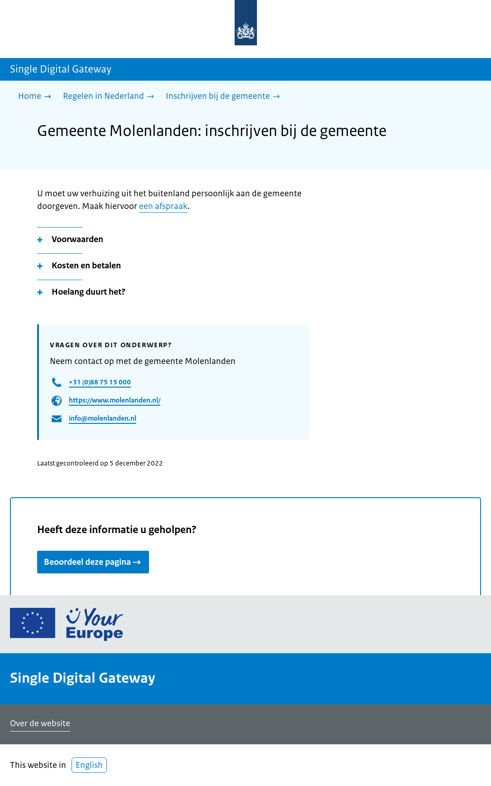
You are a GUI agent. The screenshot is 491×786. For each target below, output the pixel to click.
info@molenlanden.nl (102, 418)
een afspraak (163, 206)
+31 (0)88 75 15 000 (100, 382)
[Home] (37, 97)
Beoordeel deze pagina (93, 562)
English (89, 765)
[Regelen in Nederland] (111, 97)
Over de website (40, 723)
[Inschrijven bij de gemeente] (225, 97)
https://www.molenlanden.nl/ (114, 400)
